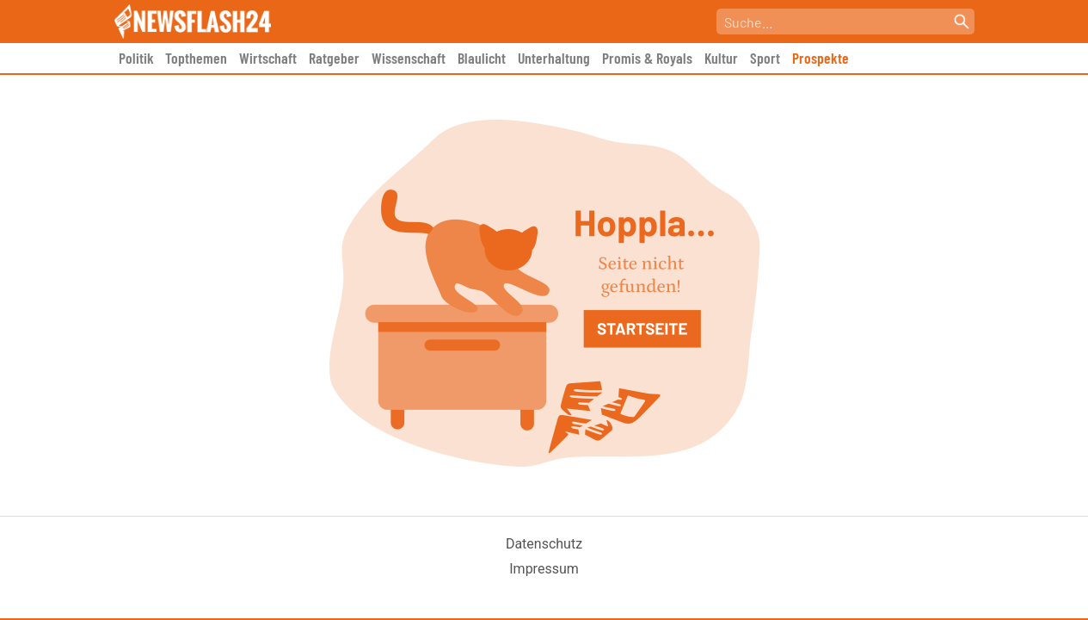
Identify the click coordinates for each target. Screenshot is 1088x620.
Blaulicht (482, 57)
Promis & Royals (647, 57)
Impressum (544, 569)
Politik (136, 57)
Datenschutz (544, 544)
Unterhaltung (554, 57)
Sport (765, 57)
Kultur (721, 57)
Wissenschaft (409, 57)
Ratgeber (334, 57)
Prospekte (820, 57)
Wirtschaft (268, 57)
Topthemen (196, 57)
